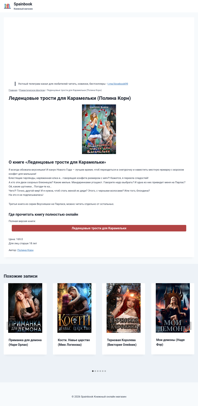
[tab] (93, 371)
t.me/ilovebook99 (118, 83)
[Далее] (189, 326)
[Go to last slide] (9, 326)
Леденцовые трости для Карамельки (99, 228)
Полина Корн (25, 250)
